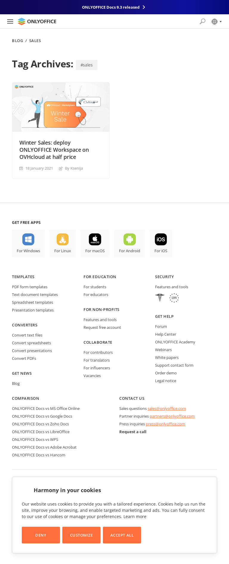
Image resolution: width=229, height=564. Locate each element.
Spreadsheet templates (32, 302)
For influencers (96, 368)
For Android (129, 250)
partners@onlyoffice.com (172, 416)
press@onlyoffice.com (165, 424)
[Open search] (202, 21)
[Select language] (216, 21)
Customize (81, 535)
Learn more (134, 516)
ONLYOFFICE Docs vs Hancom (38, 455)
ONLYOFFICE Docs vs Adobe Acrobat (44, 447)
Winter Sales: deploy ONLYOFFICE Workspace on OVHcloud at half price (54, 149)
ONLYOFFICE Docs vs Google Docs (42, 416)
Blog (17, 40)
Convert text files (27, 335)
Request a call (132, 431)
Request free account (102, 327)
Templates (23, 276)
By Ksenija (74, 168)
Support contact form (174, 365)
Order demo (166, 373)
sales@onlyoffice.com (167, 408)
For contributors (98, 352)
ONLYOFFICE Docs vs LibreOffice (40, 431)
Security (164, 276)
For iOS (160, 250)
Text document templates (35, 294)
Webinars (163, 349)
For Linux (62, 250)
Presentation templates (33, 310)
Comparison (25, 398)
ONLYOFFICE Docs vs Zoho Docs (40, 424)
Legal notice (165, 380)
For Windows (28, 250)
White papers (167, 357)
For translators (96, 360)
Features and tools (100, 319)
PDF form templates (29, 286)
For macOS (95, 250)
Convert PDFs (24, 358)
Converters (24, 325)
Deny (40, 535)
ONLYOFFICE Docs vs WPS (35, 439)
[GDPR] (174, 298)
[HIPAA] (160, 298)
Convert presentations (32, 350)
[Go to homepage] (37, 21)
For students (94, 286)
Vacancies (92, 375)
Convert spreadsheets (31, 342)
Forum (161, 326)
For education (99, 276)
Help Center (165, 334)
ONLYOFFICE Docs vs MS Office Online (46, 408)
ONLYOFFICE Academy (175, 342)
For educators (95, 294)
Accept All (122, 535)
